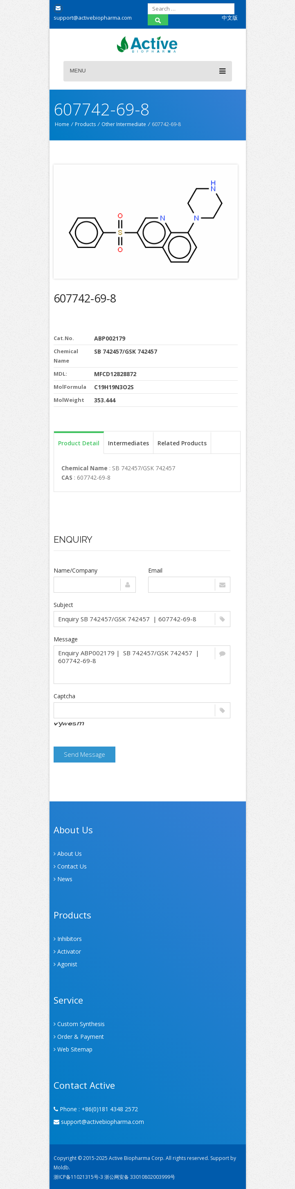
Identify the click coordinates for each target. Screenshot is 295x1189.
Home (62, 124)
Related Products (182, 443)
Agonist (65, 964)
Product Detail (78, 443)
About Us (68, 853)
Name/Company (75, 570)
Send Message (84, 754)
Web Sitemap (73, 1049)
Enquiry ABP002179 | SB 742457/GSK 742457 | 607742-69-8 (142, 664)
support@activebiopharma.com (99, 1122)
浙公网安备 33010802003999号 (139, 1176)
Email (155, 570)
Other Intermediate (123, 124)
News (63, 879)
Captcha (64, 696)
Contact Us (70, 866)
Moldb (61, 1167)
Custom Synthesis (79, 1024)
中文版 (230, 17)
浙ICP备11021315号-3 (78, 1176)
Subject (63, 605)
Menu (147, 71)
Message (66, 639)
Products (85, 124)
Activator (67, 951)
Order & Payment (79, 1036)
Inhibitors (68, 939)
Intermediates (128, 443)
